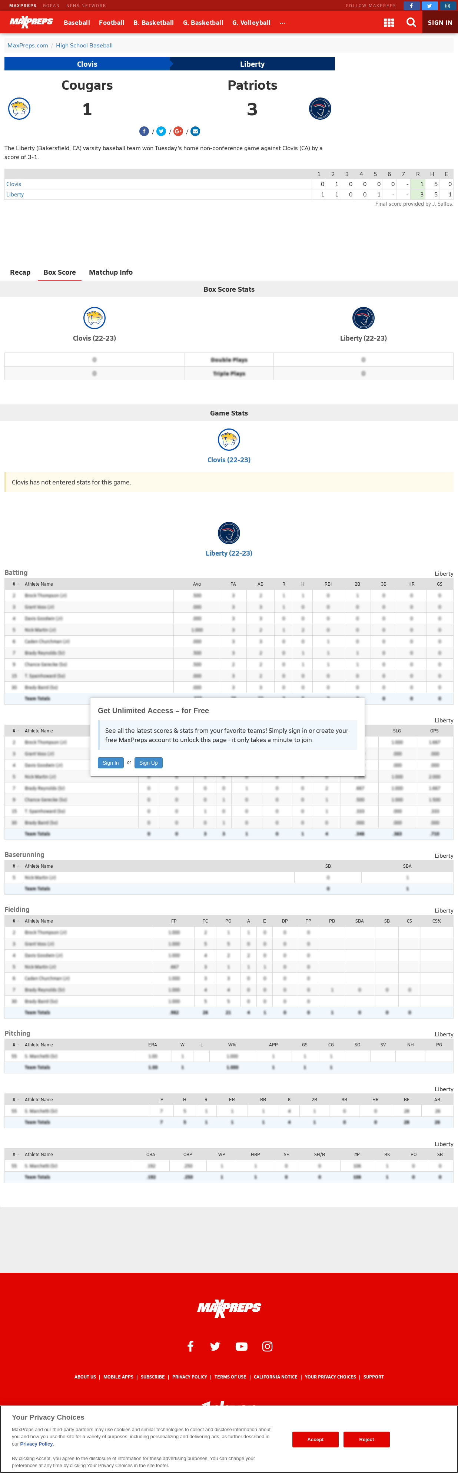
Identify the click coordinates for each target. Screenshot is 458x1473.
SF (286, 1154)
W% (232, 1044)
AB (260, 584)
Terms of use (230, 1377)
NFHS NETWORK (86, 5)
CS (409, 921)
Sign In (111, 763)
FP (174, 921)
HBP (255, 1154)
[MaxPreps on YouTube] (242, 1346)
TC (205, 921)
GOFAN (51, 5)
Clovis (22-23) (94, 337)
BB (263, 1099)
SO (357, 1044)
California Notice (276, 1377)
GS (439, 584)
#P (357, 1154)
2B (357, 584)
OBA (150, 1154)
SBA (407, 866)
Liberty (252, 64)
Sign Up (148, 763)
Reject (366, 1439)
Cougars (87, 84)
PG (439, 1044)
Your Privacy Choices (330, 1377)
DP (285, 921)
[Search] (411, 22)
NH (410, 1044)
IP (161, 1099)
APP (273, 1044)
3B (383, 584)
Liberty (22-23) (363, 337)
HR (411, 584)
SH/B (319, 1154)
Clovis (87, 64)
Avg (197, 584)
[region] (229, 1439)
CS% (436, 921)
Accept (315, 1439)
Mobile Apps (118, 1377)
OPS (434, 731)
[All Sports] (283, 22)
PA (233, 584)
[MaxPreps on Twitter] (430, 5)
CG (331, 1044)
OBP (187, 1154)
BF (406, 1099)
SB (328, 866)
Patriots (253, 84)
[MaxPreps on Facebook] (412, 5)
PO (228, 921)
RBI (328, 584)
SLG (397, 731)
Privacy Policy (189, 1377)
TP (308, 921)
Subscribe (153, 1377)
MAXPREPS (23, 5)
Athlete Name (39, 584)
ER (232, 1099)
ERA (152, 1044)
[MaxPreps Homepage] (229, 1309)
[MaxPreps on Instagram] (448, 5)
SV (383, 1044)
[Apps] (389, 22)
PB (332, 921)
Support (374, 1377)
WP (221, 1154)
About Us (85, 1377)
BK (387, 1154)
